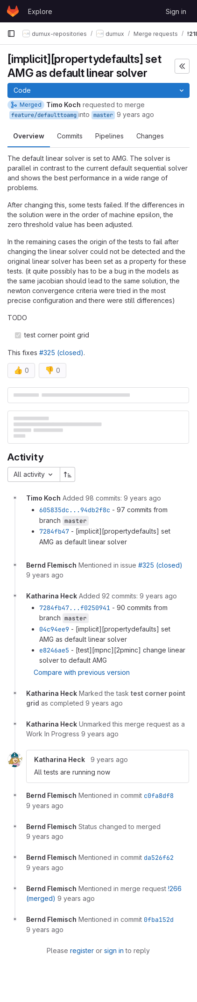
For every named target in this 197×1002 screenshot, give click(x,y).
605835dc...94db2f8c (74, 510)
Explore (40, 11)
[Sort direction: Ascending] (67, 474)
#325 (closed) (61, 353)
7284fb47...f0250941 (74, 608)
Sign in (176, 11)
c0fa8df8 (159, 795)
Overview (28, 136)
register (82, 950)
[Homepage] (13, 11)
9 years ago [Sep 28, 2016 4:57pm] (135, 114)
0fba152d (159, 919)
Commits (70, 136)
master (103, 115)
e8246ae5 (54, 650)
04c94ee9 (54, 629)
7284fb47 (54, 531)
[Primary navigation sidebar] (11, 33)
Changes (150, 136)
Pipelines (109, 136)
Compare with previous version (82, 672)
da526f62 (159, 857)
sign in (114, 950)
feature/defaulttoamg (44, 115)
